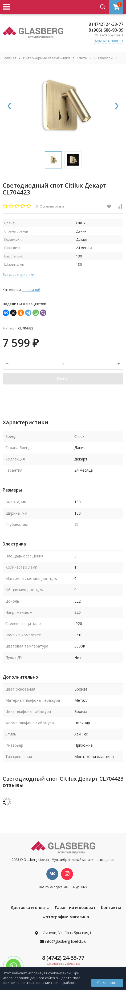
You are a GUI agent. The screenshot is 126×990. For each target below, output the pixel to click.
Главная (10, 58)
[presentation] (9, 106)
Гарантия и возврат (75, 907)
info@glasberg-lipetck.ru (65, 941)
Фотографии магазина (65, 916)
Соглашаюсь (107, 982)
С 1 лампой (103, 58)
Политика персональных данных (63, 887)
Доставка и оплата (30, 907)
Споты (82, 58)
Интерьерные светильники (46, 58)
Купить (63, 378)
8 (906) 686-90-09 (105, 30)
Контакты (111, 907)
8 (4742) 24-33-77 (105, 24)
